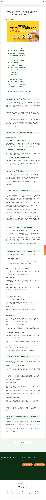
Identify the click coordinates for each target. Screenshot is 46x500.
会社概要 (18, 492)
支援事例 (8, 492)
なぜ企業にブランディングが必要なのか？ (17, 53)
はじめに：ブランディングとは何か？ (16, 50)
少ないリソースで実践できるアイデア (16, 77)
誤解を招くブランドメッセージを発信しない (18, 84)
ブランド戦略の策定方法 (14, 72)
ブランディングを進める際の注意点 (16, 81)
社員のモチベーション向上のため (15, 58)
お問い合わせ (37, 492)
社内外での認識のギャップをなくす (16, 89)
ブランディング (11, 19)
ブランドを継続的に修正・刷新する (16, 86)
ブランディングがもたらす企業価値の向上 (17, 67)
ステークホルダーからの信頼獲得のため (17, 60)
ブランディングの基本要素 (14, 62)
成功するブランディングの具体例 (15, 65)
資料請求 (30, 492)
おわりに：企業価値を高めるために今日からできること (20, 91)
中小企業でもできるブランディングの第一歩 (18, 69)
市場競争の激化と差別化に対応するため (17, 55)
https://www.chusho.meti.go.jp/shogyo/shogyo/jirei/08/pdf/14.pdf (21, 350)
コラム (13, 492)
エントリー (24, 492)
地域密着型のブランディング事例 (15, 79)
